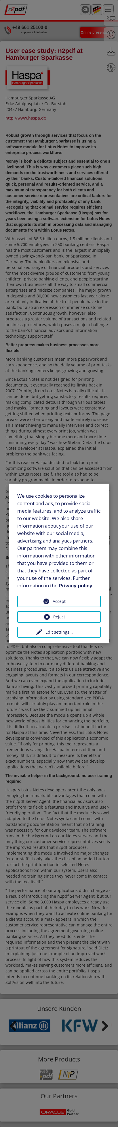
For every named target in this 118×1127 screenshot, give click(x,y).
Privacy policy (75, 585)
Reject (59, 617)
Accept (59, 601)
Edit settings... (59, 632)
